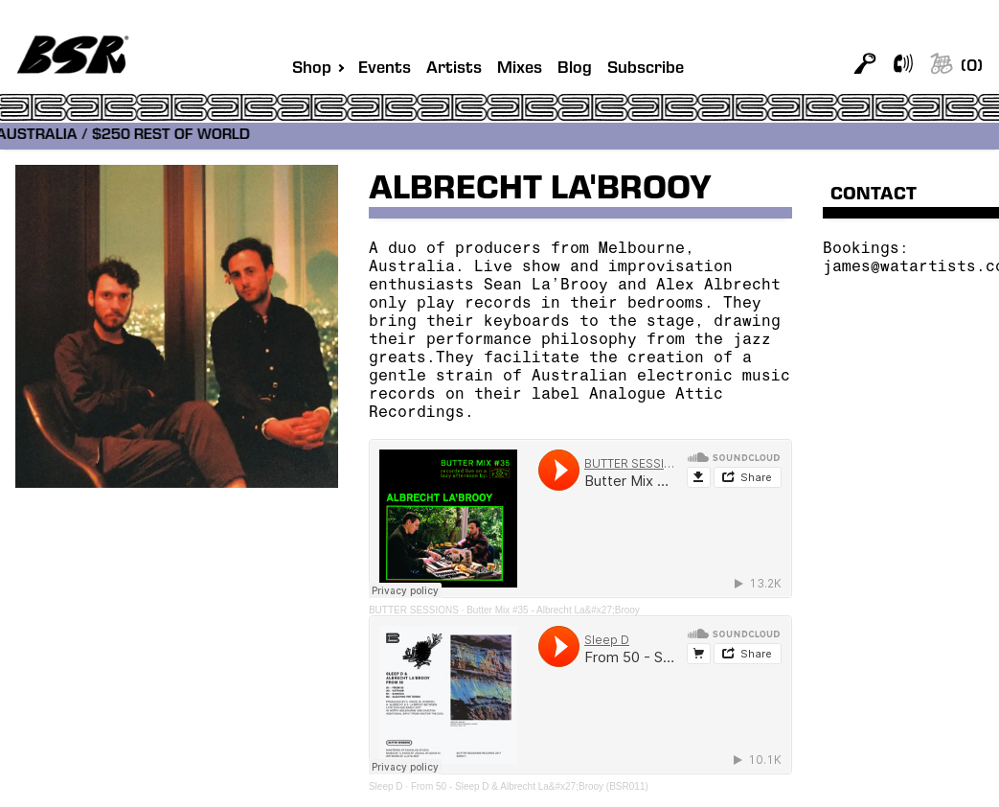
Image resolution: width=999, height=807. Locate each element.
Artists (454, 69)
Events (384, 69)
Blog (574, 69)
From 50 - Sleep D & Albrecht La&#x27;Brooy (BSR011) (529, 786)
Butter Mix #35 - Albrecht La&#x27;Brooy (553, 610)
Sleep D (386, 786)
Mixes (519, 69)
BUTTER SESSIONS (414, 610)
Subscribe (645, 69)
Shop (311, 69)
